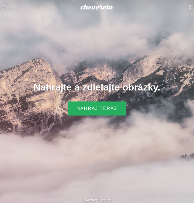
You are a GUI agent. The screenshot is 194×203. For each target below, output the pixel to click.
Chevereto (104, 200)
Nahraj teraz (97, 108)
